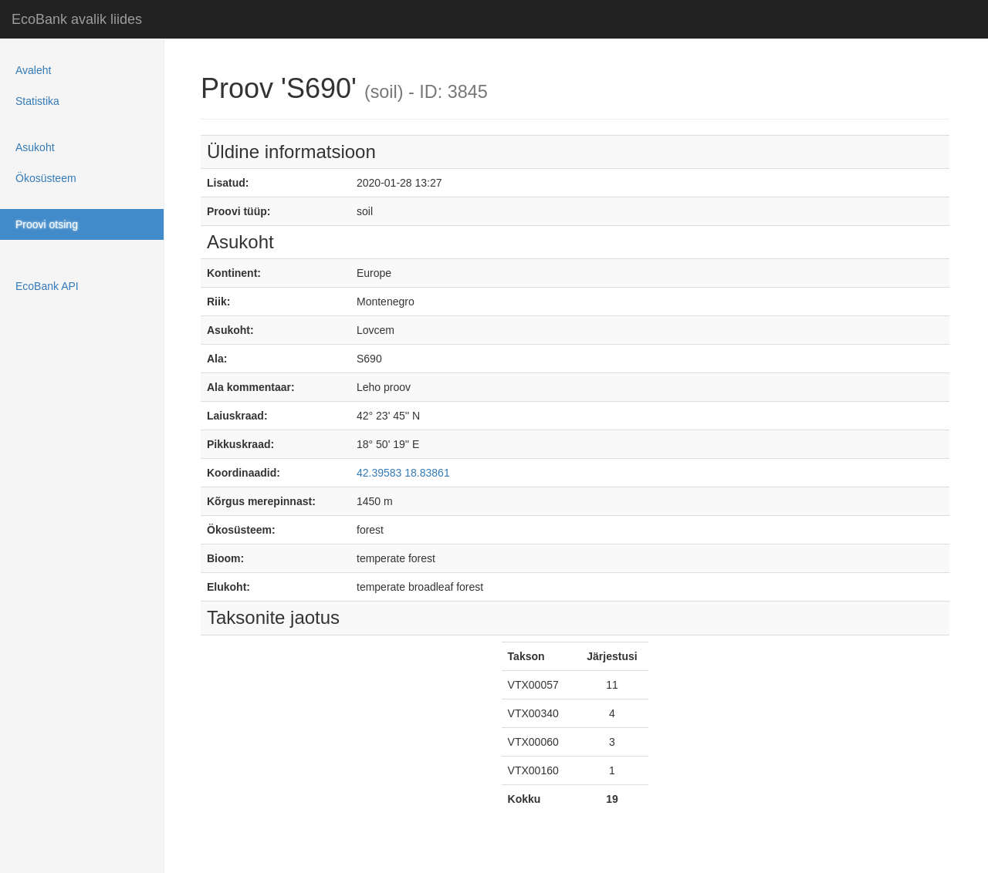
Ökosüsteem (45, 178)
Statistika (37, 101)
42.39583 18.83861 (403, 473)
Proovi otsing (46, 224)
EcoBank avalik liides (77, 19)
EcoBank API (47, 286)
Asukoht (35, 147)
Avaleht (33, 70)
